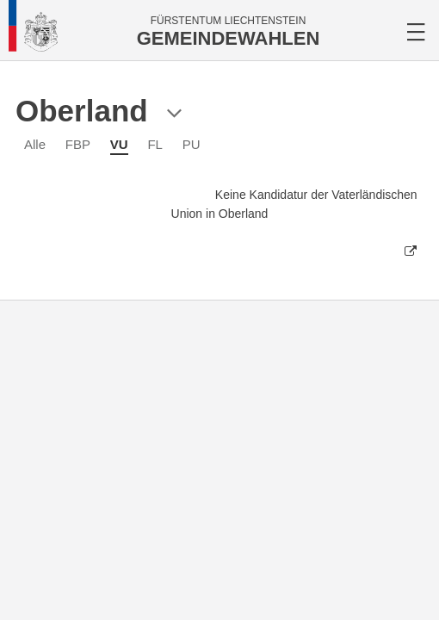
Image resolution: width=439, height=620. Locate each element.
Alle (35, 144)
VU (119, 144)
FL (155, 144)
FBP (77, 144)
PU (191, 144)
